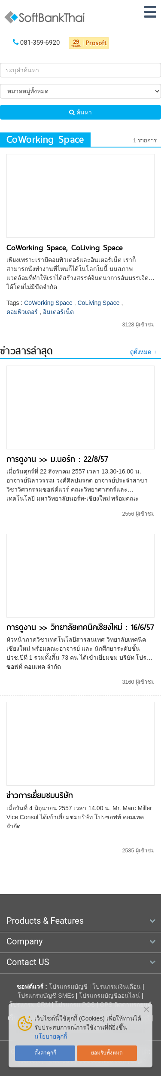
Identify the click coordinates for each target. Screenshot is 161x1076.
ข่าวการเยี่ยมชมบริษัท (39, 795)
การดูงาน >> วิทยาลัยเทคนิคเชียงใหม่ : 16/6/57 (80, 627)
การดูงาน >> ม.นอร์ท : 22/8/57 (57, 459)
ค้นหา (80, 112)
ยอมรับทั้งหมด (107, 1053)
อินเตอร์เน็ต (58, 311)
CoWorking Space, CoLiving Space (64, 247)
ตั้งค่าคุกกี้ (45, 1053)
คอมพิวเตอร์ (22, 311)
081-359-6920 (40, 42)
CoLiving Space (99, 302)
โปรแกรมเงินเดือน (116, 986)
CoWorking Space (48, 302)
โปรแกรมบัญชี (68, 986)
